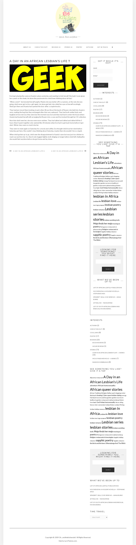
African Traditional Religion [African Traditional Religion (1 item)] (98, 393)
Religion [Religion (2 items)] (105, 229)
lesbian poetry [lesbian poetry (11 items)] (113, 204)
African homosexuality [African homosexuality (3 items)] (102, 168)
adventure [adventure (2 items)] (117, 163)
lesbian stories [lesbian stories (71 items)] (101, 427)
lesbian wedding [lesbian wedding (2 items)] (110, 220)
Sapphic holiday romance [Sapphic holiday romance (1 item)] (108, 232)
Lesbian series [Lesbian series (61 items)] (112, 422)
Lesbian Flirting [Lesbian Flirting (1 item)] (98, 192)
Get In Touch (102, 47)
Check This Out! (41, 47)
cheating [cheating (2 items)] (107, 178)
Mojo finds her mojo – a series (107, 132)
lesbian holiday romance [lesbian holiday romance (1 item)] (110, 192)
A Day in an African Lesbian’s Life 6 (29, 151)
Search (108, 269)
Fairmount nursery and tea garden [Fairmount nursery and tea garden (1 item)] (101, 397)
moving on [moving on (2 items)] (116, 224)
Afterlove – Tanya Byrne (103, 303)
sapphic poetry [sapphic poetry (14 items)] (102, 234)
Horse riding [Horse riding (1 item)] (119, 402)
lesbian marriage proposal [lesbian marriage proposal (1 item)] (98, 418)
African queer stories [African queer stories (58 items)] (106, 389)
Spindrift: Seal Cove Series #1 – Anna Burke (106, 495)
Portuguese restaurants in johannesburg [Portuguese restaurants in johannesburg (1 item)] (110, 435)
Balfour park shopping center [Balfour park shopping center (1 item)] (116, 393)
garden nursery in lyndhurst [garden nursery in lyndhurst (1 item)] (109, 183)
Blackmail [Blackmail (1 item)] (101, 178)
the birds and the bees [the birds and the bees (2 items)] (100, 238)
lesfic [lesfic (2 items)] (118, 220)
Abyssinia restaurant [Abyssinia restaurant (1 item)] (99, 153)
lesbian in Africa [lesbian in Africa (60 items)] (105, 196)
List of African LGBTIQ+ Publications (107, 288)
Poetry (79, 47)
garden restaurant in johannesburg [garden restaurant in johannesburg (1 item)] (104, 185)
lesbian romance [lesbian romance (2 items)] (99, 210)
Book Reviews (101, 116)
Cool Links (97, 106)
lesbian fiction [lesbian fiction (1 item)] (117, 190)
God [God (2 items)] (101, 188)
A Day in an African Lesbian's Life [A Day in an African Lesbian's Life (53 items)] (106, 158)
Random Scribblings (104, 135)
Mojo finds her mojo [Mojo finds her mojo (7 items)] (102, 223)
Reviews (56, 47)
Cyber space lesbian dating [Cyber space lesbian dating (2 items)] (112, 395)
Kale (60, 541)
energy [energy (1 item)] (105, 181)
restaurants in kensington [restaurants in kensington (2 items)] (104, 437)
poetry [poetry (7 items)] (96, 226)
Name (102, 70)
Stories (68, 47)
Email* (102, 78)
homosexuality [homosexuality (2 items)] (113, 188)
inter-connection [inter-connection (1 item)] (107, 190)
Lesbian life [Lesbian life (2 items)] (97, 201)
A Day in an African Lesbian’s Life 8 (67, 151)
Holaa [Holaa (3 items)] (105, 188)
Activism (89, 47)
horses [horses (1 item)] (99, 190)
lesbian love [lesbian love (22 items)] (108, 201)
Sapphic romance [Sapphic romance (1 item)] (116, 235)
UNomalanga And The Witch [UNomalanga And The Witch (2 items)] (115, 443)
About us (27, 47)
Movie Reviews (101, 119)
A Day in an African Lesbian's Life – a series (108, 353)
